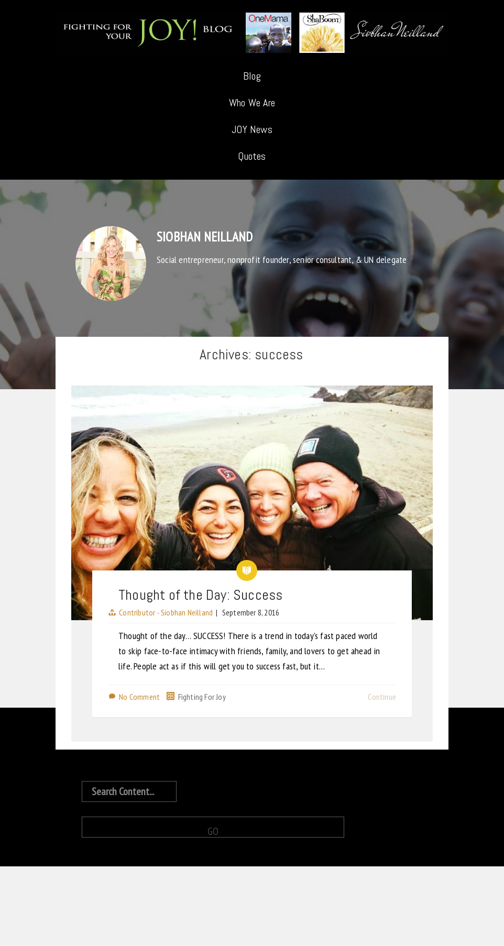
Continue (382, 696)
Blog (252, 76)
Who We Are (252, 102)
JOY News (252, 129)
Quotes (252, 156)
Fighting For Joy (202, 696)
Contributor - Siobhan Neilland (166, 612)
